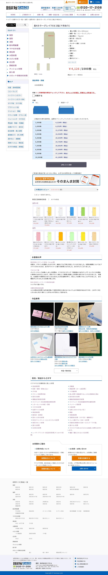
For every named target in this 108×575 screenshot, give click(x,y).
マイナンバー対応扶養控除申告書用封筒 (83, 402)
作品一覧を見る (66, 371)
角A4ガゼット (60, 518)
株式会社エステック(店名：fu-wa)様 (43, 262)
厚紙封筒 (13, 65)
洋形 (11, 42)
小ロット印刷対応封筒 (18, 75)
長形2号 (31, 494)
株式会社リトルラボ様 (86, 357)
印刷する (39, 95)
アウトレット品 (13, 107)
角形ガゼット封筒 (38, 423)
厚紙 (18, 111)
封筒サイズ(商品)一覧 (20, 482)
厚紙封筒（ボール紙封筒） (78, 389)
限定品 (21, 143)
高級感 (18, 139)
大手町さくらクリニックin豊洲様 (42, 357)
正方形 (12, 62)
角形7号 (58, 489)
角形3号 (85, 487)
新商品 (21, 147)
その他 (31, 523)
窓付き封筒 (36, 397)
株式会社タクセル (82, 558)
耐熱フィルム (12, 143)
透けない (11, 139)
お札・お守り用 (19, 523)
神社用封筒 (36, 412)
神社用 (12, 52)
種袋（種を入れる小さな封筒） (80, 433)
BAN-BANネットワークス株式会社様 (43, 282)
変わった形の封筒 (38, 417)
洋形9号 (72, 504)
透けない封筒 (74, 425)
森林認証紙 (16, 87)
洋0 (90, 359)
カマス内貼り (35, 331)
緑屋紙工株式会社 (46, 568)
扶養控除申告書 (19, 513)
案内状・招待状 (37, 415)
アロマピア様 (35, 270)
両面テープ (64, 103)
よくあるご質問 (67, 15)
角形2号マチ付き (33, 518)
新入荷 (12, 72)
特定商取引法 (81, 561)
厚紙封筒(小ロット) (61, 552)
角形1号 (31, 487)
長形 (34, 228)
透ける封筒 (36, 425)
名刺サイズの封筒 (38, 410)
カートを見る (96, 2)
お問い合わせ (94, 15)
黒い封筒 (19, 131)
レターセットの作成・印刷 (41, 404)
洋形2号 (58, 501)
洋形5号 (31, 504)
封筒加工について (48, 458)
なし (37, 103)
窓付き (21, 127)
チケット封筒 (12, 115)
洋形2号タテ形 (33, 496)
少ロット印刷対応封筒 (19, 550)
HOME (13, 15)
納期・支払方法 (54, 15)
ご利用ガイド (26, 15)
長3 (66, 329)
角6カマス (86, 504)
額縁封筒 (17, 506)
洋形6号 (45, 504)
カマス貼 (19, 103)
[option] (49, 45)
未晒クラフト (12, 127)
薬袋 (71, 412)
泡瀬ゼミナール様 (84, 327)
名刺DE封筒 (32, 533)
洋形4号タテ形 (47, 496)
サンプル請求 (81, 15)
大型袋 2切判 (19, 528)
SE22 (17, 538)
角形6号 (45, 489)
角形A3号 (31, 528)
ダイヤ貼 (11, 103)
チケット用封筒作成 (39, 394)
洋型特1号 (45, 501)
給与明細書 (14, 45)
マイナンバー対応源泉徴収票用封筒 (44, 402)
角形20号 (58, 487)
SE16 (30, 538)
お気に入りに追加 (66, 165)
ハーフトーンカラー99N (16, 99)
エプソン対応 (60, 511)
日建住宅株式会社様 (37, 288)
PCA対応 (17, 511)
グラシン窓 (22, 115)
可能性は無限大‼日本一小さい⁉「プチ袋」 (84, 423)
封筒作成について (48, 469)
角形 (11, 35)
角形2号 (64, 363)
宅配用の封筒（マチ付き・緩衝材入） (82, 417)
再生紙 (10, 123)
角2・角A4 (46, 552)
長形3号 (45, 494)
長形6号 (72, 494)
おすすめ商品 (12, 147)
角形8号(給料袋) (91, 329)
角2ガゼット (46, 518)
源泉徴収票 (86, 511)
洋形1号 (31, 501)
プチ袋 (44, 533)
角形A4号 (82, 329)
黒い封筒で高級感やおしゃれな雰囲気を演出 (84, 394)
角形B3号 (45, 528)
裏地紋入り (12, 135)
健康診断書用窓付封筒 (77, 399)
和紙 (15, 123)
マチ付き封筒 (36, 407)
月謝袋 (72, 386)
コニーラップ (72, 62)
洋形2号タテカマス (75, 501)
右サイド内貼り (67, 331)
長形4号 (35, 203)
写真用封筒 (73, 415)
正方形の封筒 (36, 428)
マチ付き (22, 119)
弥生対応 (31, 511)
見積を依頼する (84, 458)
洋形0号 (64, 361)
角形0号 (17, 487)
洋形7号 (58, 504)
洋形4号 (17, 504)
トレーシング (12, 119)
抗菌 (9, 87)
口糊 (34, 100)
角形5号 (31, 489)
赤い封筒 (20, 135)
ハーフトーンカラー (15, 95)
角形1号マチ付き (20, 518)
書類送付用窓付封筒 (39, 399)
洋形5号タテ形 (60, 496)
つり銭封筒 (73, 391)
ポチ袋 (34, 391)
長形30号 (86, 494)
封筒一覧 (40, 15)
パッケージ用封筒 (75, 404)
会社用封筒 (36, 386)
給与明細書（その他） (76, 511)
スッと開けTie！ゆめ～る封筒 (79, 420)
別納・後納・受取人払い (40, 389)
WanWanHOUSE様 (61, 327)
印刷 (34, 93)
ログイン (84, 2)
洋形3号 (85, 501)
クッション (12, 111)
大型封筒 (72, 407)
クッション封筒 (15, 69)
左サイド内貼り (84, 331)
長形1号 (17, 494)
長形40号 (18, 496)
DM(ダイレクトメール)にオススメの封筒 (45, 420)
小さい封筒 (14, 58)
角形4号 (17, 489)
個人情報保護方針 (82, 564)
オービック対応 (47, 511)
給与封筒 (11, 131)
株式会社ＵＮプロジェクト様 (40, 327)
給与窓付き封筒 (75, 397)
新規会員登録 (71, 2)
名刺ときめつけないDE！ (78, 410)
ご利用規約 (80, 567)
